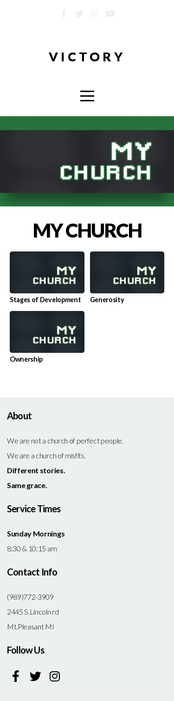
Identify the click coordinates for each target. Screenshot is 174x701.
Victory (87, 56)
